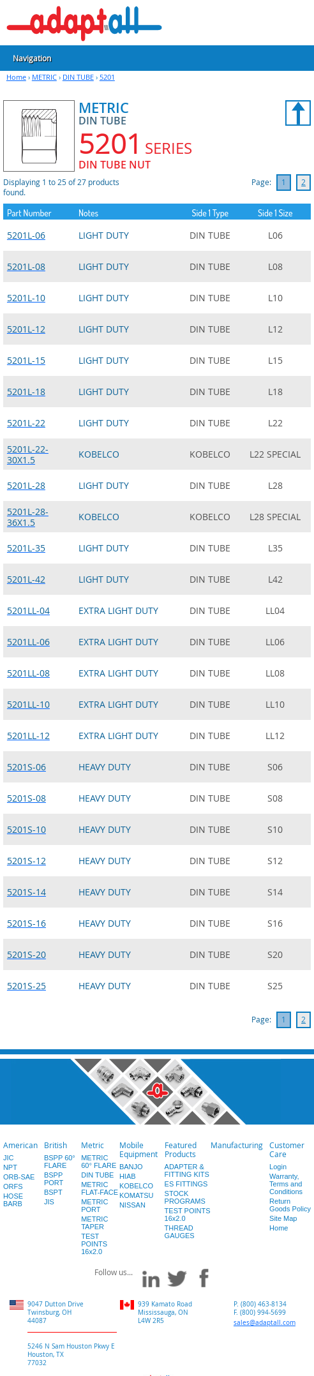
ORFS (13, 1186)
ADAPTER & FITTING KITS (187, 1170)
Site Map (283, 1218)
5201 (107, 77)
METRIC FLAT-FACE (99, 1188)
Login (278, 1166)
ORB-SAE (19, 1177)
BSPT (53, 1192)
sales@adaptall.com (264, 1323)
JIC (8, 1158)
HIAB (127, 1176)
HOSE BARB (13, 1200)
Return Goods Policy (290, 1205)
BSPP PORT (53, 1178)
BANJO (131, 1166)
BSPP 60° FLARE (59, 1161)
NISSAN (132, 1205)
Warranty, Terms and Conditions (286, 1183)
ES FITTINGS (186, 1184)
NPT (10, 1167)
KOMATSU (136, 1195)
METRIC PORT (94, 1205)
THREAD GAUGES (180, 1231)
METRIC (44, 77)
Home (16, 77)
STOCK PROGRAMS (185, 1197)
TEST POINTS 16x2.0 (94, 1243)
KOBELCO (136, 1186)
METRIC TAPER (94, 1222)
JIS (49, 1202)
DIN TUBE (78, 77)
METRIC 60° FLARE (98, 1161)
